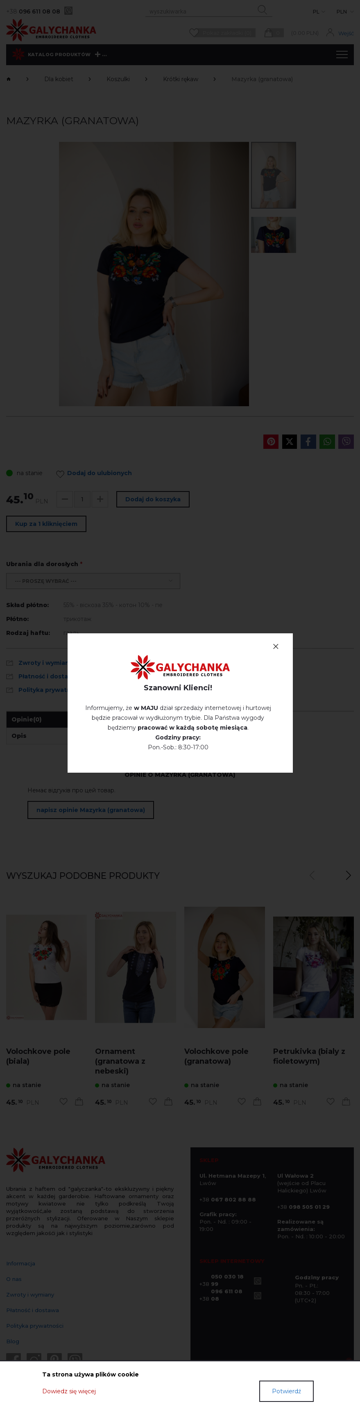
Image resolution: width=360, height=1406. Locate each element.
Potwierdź (286, 1391)
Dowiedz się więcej (69, 1391)
